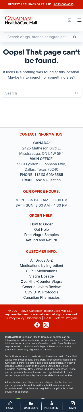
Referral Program (65, 318)
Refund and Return (41, 240)
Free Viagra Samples (41, 234)
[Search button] (74, 36)
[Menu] (79, 20)
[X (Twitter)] (46, 325)
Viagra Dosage (41, 276)
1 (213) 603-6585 (49, 174)
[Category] (31, 405)
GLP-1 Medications (41, 271)
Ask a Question (48, 180)
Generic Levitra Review (41, 287)
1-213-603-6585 (63, 4)
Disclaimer (34, 318)
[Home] (10, 405)
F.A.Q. (48, 318)
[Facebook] (37, 325)
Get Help (41, 229)
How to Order (41, 224)
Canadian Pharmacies (41, 297)
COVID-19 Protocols (41, 292)
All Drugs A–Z (41, 260)
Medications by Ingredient (41, 265)
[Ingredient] (52, 405)
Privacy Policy (15, 318)
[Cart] (72, 405)
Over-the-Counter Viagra (41, 281)
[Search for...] (37, 36)
